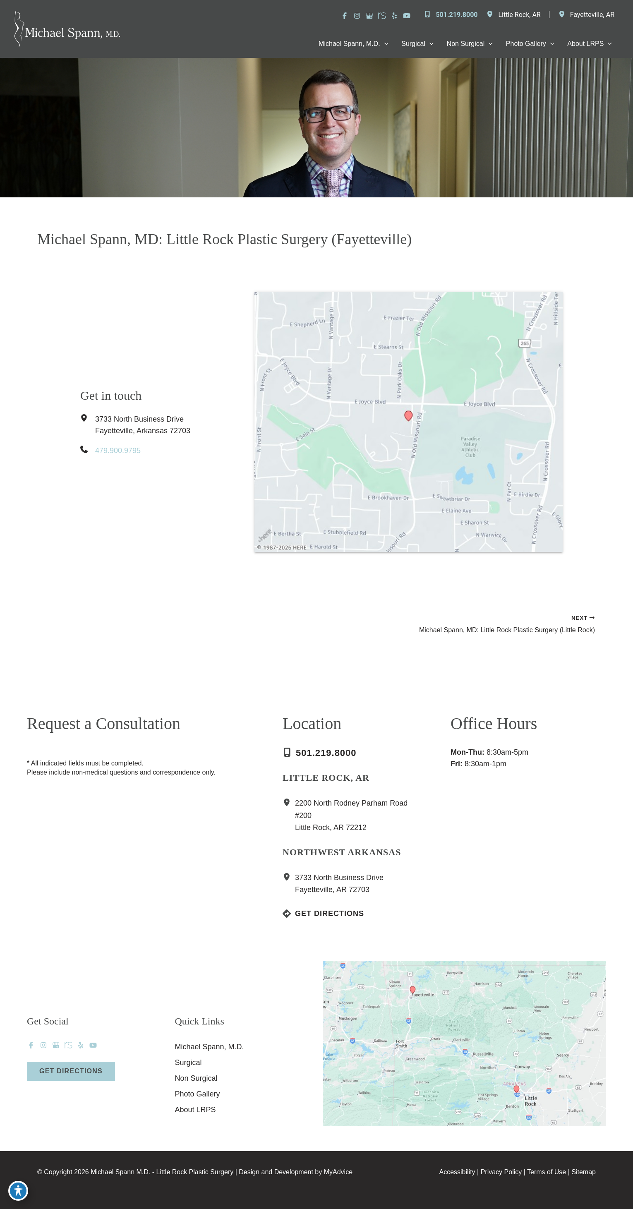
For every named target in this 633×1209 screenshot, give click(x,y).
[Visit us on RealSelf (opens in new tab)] (382, 16)
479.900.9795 (118, 450)
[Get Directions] (323, 913)
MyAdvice (338, 1171)
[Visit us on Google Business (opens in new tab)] (369, 16)
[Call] (450, 14)
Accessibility (457, 1171)
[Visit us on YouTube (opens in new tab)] (407, 16)
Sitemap (583, 1171)
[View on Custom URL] (464, 1043)
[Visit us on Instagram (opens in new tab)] (357, 16)
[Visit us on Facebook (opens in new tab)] (344, 16)
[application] (384, 44)
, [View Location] (519, 15)
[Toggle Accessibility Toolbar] (18, 1191)
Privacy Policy (501, 1171)
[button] (71, 1071)
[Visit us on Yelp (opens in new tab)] (394, 16)
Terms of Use (546, 1171)
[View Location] (492, 14)
